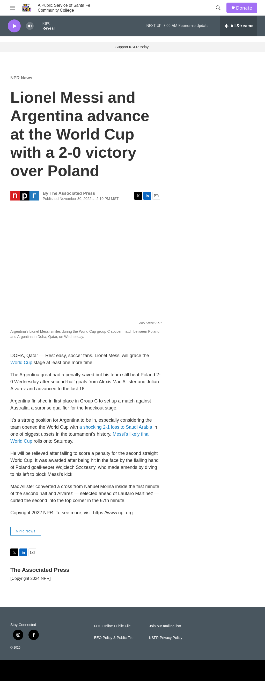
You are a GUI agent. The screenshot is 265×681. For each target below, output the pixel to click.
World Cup (22, 362)
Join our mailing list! (165, 626)
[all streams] (238, 26)
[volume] (29, 26)
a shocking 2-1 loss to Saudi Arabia (115, 427)
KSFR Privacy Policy (165, 638)
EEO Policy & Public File (114, 638)
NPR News (21, 77)
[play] (14, 26)
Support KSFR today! (132, 47)
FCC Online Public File (112, 626)
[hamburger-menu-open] (13, 8)
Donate (244, 8)
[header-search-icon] (218, 7)
